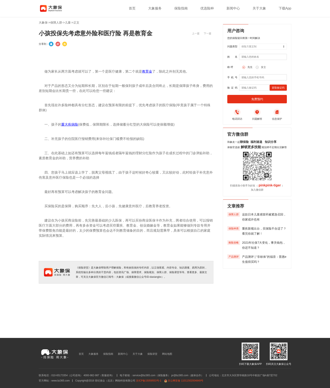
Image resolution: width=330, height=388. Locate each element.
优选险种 (207, 8)
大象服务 (155, 8)
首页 (132, 8)
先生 (250, 67)
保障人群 (56, 22)
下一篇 (207, 33)
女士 (263, 67)
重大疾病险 (69, 124)
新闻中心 (233, 8)
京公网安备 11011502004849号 (185, 380)
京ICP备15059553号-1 (148, 380)
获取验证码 (278, 87)
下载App (285, 8)
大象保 (43, 22)
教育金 (147, 71)
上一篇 (196, 33)
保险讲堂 (152, 353)
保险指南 (181, 8)
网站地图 (167, 353)
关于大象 (259, 8)
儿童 (68, 22)
